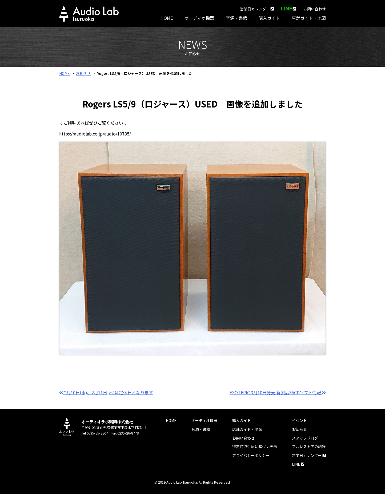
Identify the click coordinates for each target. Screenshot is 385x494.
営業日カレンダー (257, 8)
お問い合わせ (314, 8)
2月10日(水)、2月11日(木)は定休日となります (106, 392)
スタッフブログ (305, 438)
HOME (167, 18)
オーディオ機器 (199, 18)
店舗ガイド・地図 (309, 18)
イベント (299, 420)
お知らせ (83, 73)
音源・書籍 (236, 18)
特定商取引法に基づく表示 (254, 446)
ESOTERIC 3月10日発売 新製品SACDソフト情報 (278, 392)
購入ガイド (269, 18)
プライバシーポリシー (251, 455)
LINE (298, 464)
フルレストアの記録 (309, 446)
